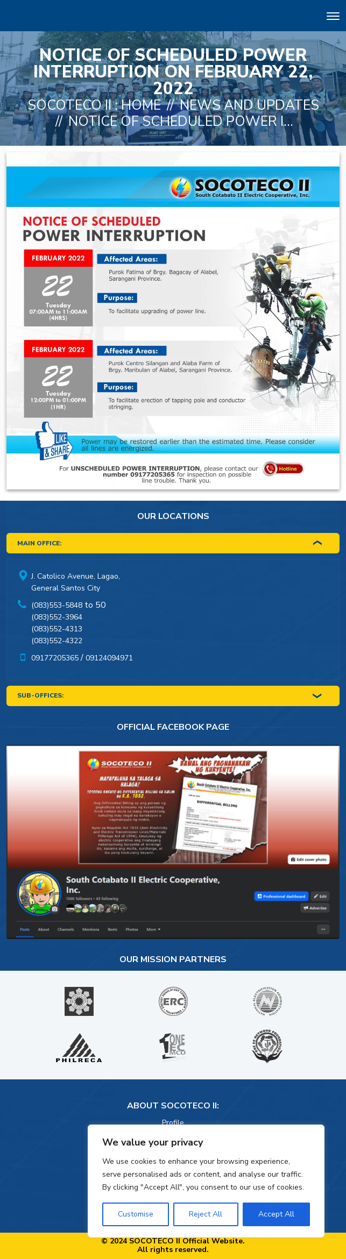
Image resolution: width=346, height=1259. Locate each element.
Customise (135, 1214)
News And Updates (249, 105)
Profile (173, 1123)
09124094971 (109, 658)
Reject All (205, 1214)
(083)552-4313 (56, 629)
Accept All (276, 1214)
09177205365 (55, 658)
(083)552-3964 (56, 617)
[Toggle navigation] (333, 17)
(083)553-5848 (56, 605)
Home (141, 105)
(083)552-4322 (56, 641)
